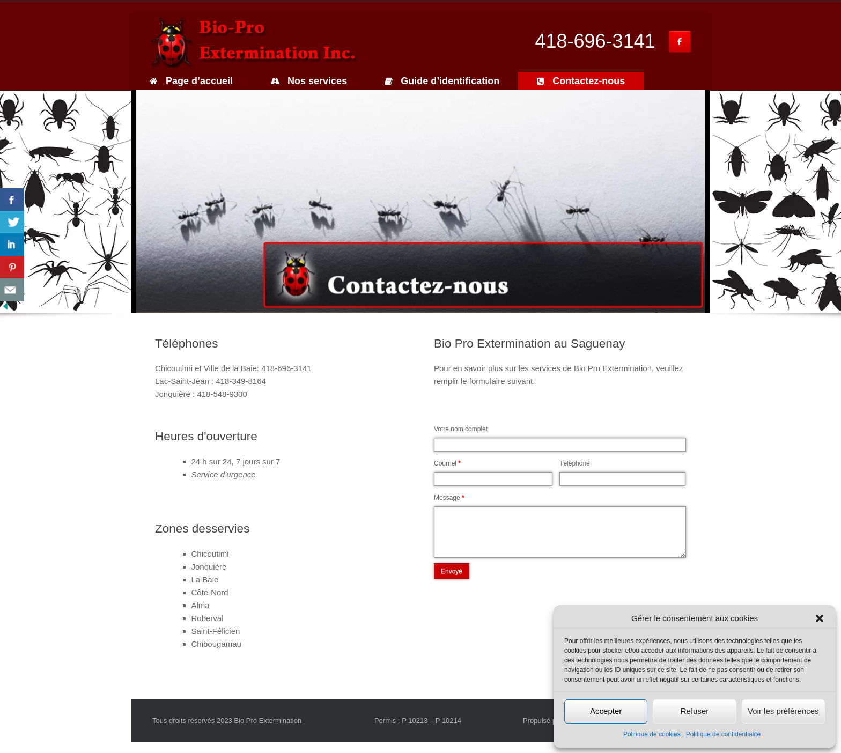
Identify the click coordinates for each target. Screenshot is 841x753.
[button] (819, 618)
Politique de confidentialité (723, 734)
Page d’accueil (191, 81)
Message (449, 497)
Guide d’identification (442, 81)
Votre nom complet (461, 429)
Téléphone (574, 463)
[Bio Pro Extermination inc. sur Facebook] (680, 42)
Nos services (308, 81)
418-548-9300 (222, 393)
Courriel (447, 463)
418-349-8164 (240, 381)
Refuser (695, 710)
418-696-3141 (595, 41)
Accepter (606, 710)
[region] (420, 201)
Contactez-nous (581, 81)
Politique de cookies (652, 734)
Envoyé (451, 571)
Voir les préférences (783, 710)
